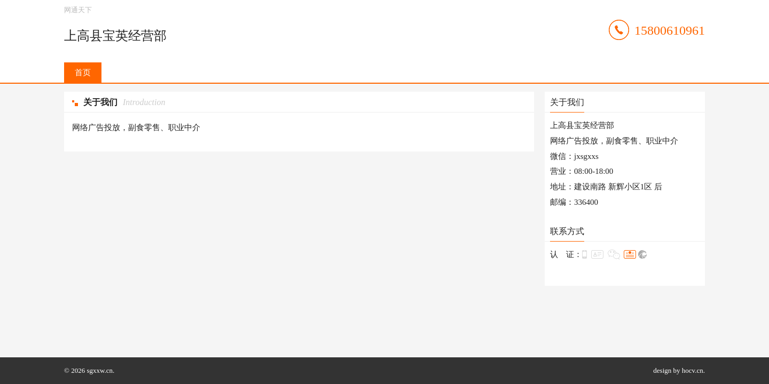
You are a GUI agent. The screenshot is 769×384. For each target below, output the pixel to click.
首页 (83, 72)
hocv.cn (692, 370)
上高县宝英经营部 (115, 36)
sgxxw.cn (100, 370)
